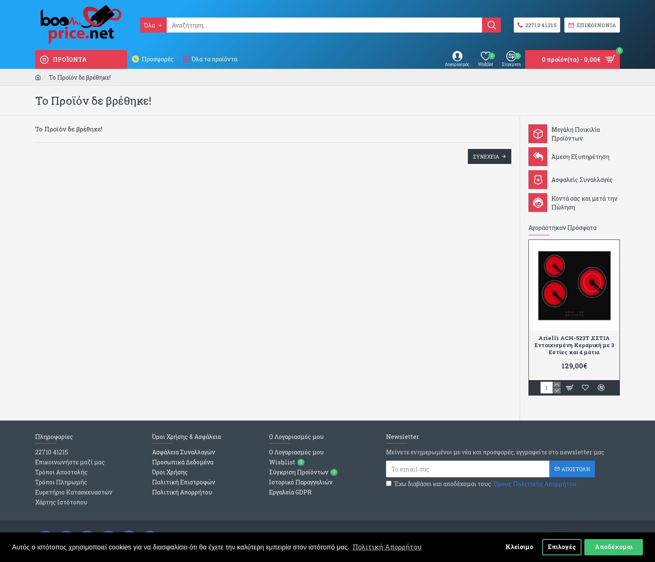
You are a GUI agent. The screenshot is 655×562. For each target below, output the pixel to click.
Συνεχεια (486, 156)
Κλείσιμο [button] (519, 547)
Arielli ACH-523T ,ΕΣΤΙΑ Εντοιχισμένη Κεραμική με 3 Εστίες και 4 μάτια (574, 345)
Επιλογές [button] (562, 547)
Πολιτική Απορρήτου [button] (387, 546)
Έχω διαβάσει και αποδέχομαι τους (482, 483)
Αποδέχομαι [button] (614, 547)
